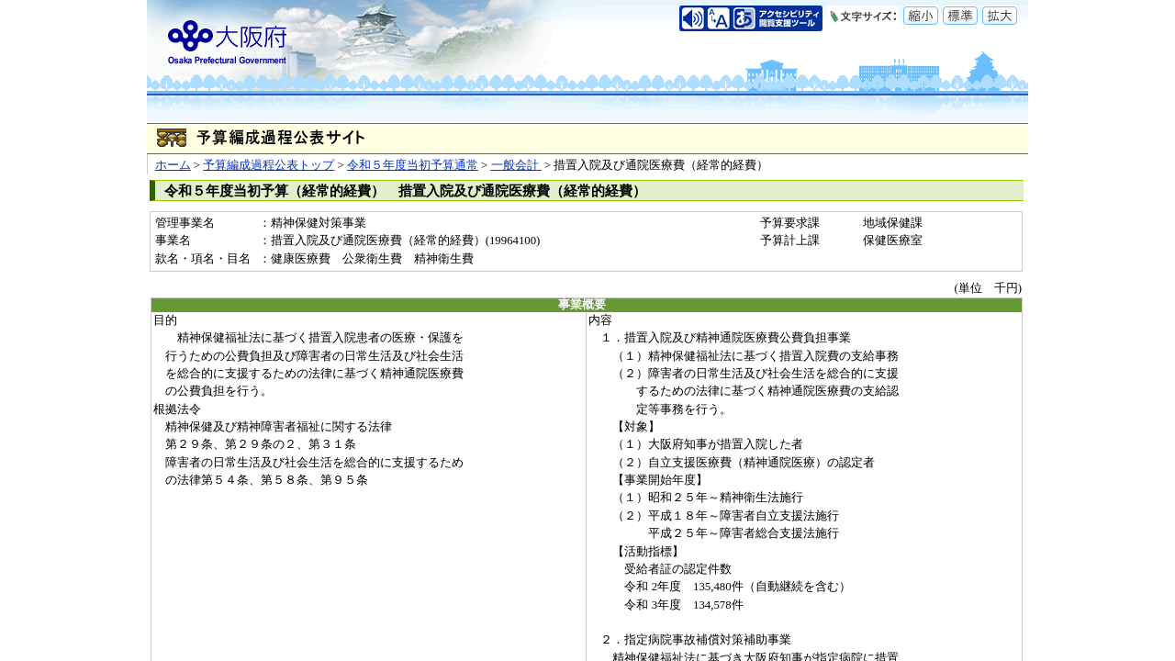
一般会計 (516, 165)
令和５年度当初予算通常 (412, 165)
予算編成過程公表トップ (268, 165)
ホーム (173, 165)
